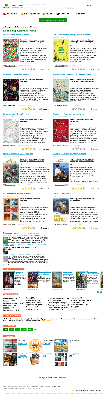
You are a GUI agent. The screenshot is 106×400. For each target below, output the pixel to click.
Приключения (75, 200)
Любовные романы (10, 303)
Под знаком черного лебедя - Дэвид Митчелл (71, 35)
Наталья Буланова (92, 275)
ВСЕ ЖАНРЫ (75, 309)
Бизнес (28, 298)
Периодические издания (57, 305)
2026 (5, 329)
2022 (30, 329)
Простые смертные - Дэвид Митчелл (18, 154)
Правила (98, 390)
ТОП (25, 14)
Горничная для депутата (18, 272)
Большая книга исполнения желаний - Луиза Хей (16, 254)
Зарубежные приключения (84, 199)
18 (20, 45)
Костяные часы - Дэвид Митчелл (16, 74)
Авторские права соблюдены (53, 20)
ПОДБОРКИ (80, 14)
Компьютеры (53, 300)
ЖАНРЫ (36, 14)
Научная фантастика (32, 199)
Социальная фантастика (34, 79)
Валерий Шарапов (68, 274)
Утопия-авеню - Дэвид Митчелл (16, 35)
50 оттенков (54, 319)
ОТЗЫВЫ (49, 14)
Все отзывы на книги (31, 233)
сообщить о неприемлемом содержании (53, 378)
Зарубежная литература (34, 304)
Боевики (6, 308)
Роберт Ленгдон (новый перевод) (16, 319)
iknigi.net (57, 386)
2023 (23, 329)
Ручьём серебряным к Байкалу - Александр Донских (17, 235)
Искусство (29, 307)
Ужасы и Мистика (76, 304)
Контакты (89, 390)
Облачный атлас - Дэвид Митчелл (17, 193)
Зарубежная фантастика (34, 119)
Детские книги (31, 300)
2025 (11, 329)
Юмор (72, 307)
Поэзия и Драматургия (56, 307)
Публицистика (53, 309)
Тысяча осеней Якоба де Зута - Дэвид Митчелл (72, 74)
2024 (17, 329)
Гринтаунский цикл (33, 320)
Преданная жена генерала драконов (93, 272)
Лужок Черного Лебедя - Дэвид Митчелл (69, 154)
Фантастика (24, 81)
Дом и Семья (30, 302)
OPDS (72, 390)
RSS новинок (80, 390)
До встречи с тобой (68, 319)
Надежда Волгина (19, 275)
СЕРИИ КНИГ (64, 14)
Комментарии (10, 66)
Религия (73, 298)
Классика (29, 309)
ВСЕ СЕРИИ (46, 320)
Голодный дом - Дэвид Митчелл (16, 114)
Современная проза (36, 42)
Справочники (75, 302)
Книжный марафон (85, 319)
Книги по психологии (56, 298)
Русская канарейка (16, 320)
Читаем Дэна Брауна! (39, 319)
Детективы (7, 305)
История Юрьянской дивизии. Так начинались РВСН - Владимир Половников (24, 244)
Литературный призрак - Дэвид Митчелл (69, 114)
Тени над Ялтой (67, 272)
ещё (35, 329)
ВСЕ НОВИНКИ (12, 14)
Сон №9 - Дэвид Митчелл (63, 193)
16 (20, 85)
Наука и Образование (56, 303)
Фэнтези (6, 301)
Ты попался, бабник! (44, 272)
